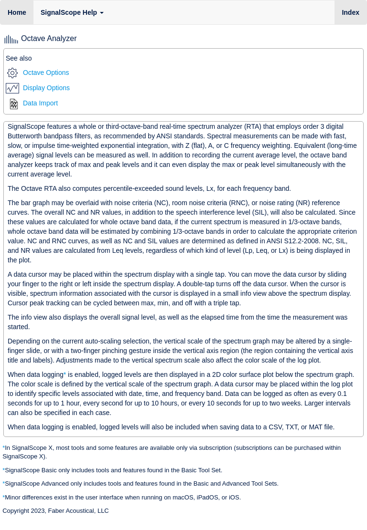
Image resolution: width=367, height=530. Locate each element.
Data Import (33, 103)
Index (354, 11)
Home (17, 12)
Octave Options (38, 72)
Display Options (38, 88)
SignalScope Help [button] (72, 12)
